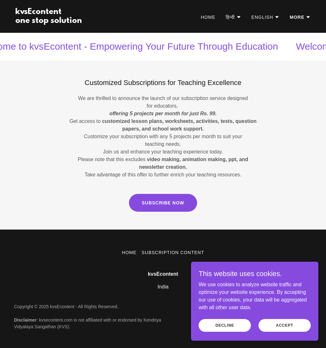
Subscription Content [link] (173, 252)
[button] (233, 17)
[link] (48, 21)
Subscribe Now (163, 202)
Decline (225, 325)
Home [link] (208, 17)
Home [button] (129, 252)
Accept (284, 325)
